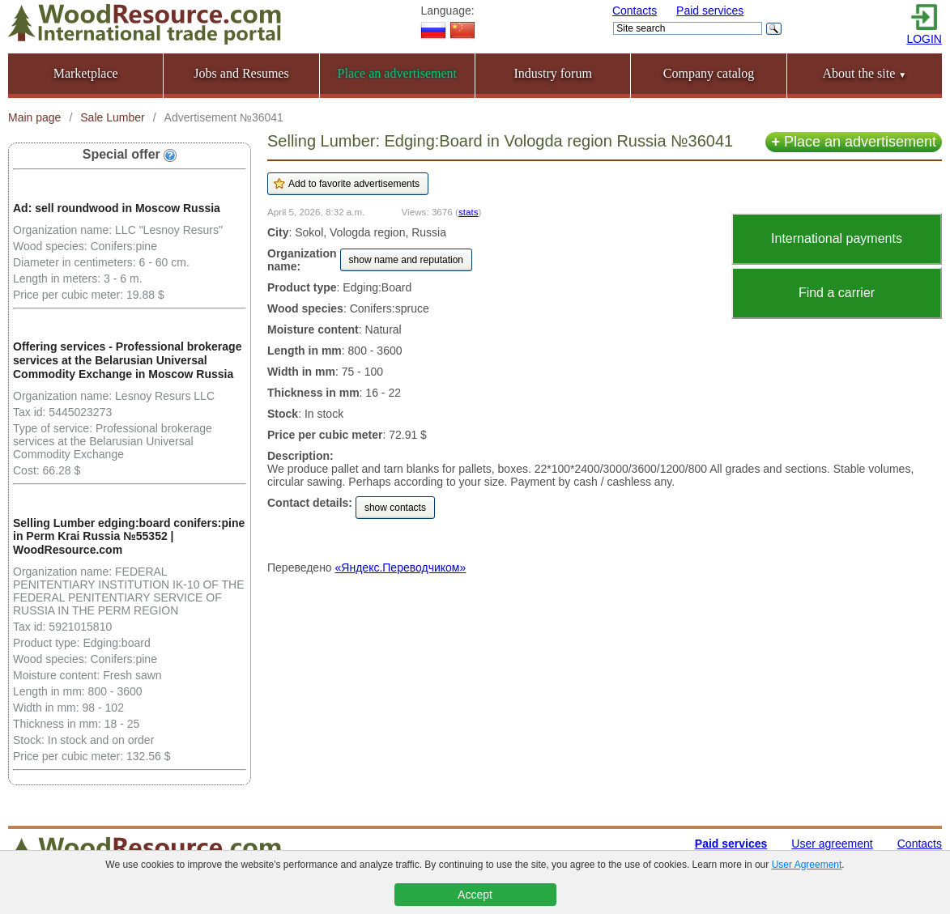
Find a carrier (837, 293)
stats (468, 211)
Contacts (634, 10)
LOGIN (924, 38)
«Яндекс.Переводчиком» (400, 567)
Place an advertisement (853, 142)
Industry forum (552, 73)
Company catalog (708, 73)
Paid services (709, 10)
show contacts (395, 507)
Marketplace (85, 73)
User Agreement (807, 864)
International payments (836, 238)
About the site (864, 73)
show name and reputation (406, 260)
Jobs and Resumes (241, 73)
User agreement (831, 843)
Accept (475, 894)
